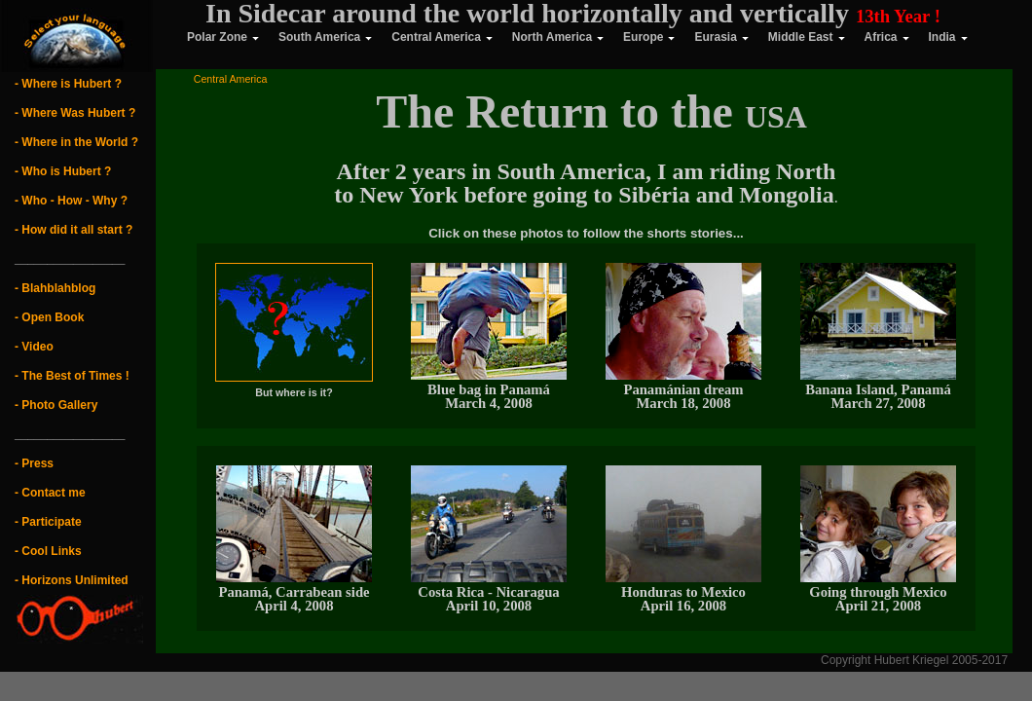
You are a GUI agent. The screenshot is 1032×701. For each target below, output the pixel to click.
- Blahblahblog (55, 288)
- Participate (48, 522)
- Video (34, 346)
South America (325, 37)
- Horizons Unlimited (72, 580)
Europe (649, 37)
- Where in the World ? (76, 142)
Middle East (806, 37)
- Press (34, 463)
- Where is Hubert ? (68, 84)
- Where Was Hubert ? (75, 113)
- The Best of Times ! (72, 376)
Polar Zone (208, 37)
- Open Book (49, 317)
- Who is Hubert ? (63, 171)
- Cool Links (48, 551)
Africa (887, 37)
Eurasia (721, 37)
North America (558, 37)
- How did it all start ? (73, 230)
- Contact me (50, 492)
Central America (442, 37)
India (948, 37)
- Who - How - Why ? (71, 200)
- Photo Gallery (56, 405)
